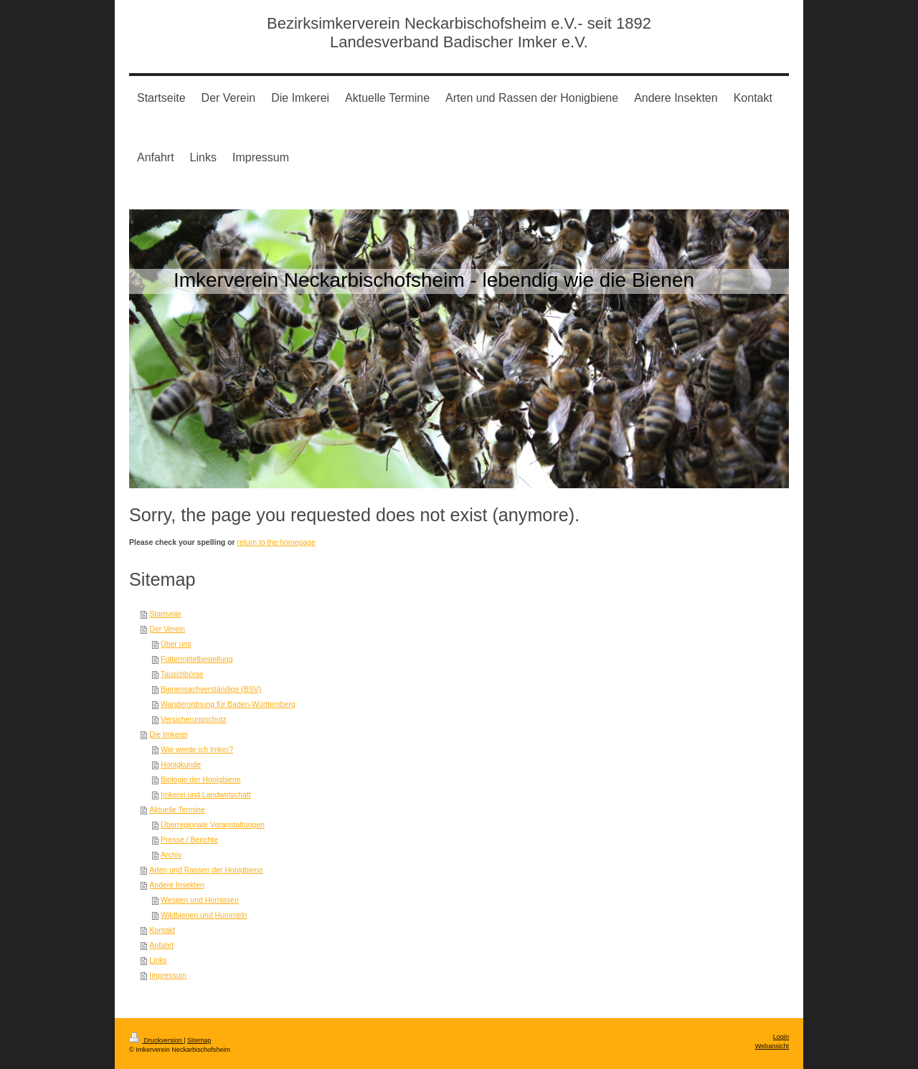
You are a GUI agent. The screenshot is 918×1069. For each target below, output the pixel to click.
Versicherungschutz (194, 719)
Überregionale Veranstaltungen (213, 824)
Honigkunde (181, 764)
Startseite (165, 613)
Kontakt (162, 930)
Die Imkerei (168, 734)
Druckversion (156, 1040)
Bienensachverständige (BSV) (211, 689)
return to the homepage (276, 542)
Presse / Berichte (189, 839)
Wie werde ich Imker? (197, 749)
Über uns (176, 644)
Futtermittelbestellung (196, 659)
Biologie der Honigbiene (201, 779)
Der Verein (167, 628)
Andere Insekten (176, 884)
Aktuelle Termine (176, 809)
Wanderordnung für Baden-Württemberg (228, 704)
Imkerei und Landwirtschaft (205, 794)
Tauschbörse (182, 674)
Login (781, 1036)
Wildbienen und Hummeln (204, 915)
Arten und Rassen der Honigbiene (205, 869)
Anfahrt (161, 945)
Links (158, 960)
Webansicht (772, 1046)
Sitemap (199, 1040)
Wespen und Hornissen (200, 899)
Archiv (171, 854)
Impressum (167, 975)
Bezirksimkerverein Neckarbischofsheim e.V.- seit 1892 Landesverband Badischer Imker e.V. (459, 32)
